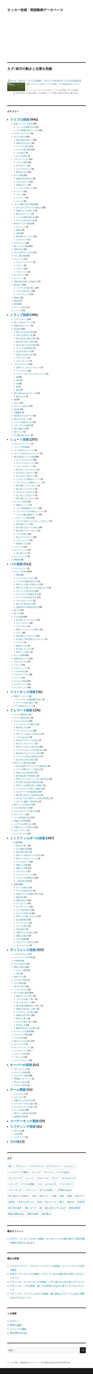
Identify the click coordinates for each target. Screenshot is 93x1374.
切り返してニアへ (23, 649)
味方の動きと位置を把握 (26, 93)
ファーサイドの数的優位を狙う (29, 699)
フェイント (18, 259)
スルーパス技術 (20, 571)
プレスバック (21, 871)
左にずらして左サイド (25, 492)
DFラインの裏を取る (22, 763)
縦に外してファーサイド (26, 469)
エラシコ (20, 265)
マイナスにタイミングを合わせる (30, 750)
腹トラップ (18, 432)
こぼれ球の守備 (22, 881)
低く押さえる (21, 553)
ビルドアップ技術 (21, 1034)
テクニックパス (20, 668)
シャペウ (17, 310)
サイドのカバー (22, 862)
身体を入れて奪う (23, 1015)
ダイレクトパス (20, 661)
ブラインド (30, 1190)
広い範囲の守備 (22, 849)
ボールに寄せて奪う (24, 1022)
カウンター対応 (20, 980)
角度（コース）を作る (36, 84)
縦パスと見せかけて (24, 604)
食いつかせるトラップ (23, 322)
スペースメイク (20, 833)
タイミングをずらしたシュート (27, 453)
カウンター (18, 1097)
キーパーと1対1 (20, 502)
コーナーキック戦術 (24, 1121)
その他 (15, 1142)
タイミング (31, 90)
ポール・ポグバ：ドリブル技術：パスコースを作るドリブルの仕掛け (44, 80)
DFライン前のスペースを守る (28, 855)
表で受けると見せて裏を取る (28, 782)
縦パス (16, 610)
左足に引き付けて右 (24, 335)
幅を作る (20, 897)
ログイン (14, 1321)
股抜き (19, 230)
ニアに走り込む (22, 737)
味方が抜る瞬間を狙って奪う (28, 1005)
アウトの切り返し (23, 291)
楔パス (16, 613)
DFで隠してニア (23, 524)
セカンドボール (20, 830)
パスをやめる (19, 671)
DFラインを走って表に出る (27, 747)
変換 (69, 1196)
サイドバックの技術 (22, 1031)
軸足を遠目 (33, 1213)
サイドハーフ (15, 1178)
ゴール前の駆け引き (22, 817)
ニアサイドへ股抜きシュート (28, 479)
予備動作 (17, 412)
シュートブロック (21, 1060)
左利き (11, 1202)
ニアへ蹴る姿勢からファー (27, 508)
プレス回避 (20, 939)
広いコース (50, 1202)
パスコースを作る (44, 90)
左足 (39, 1202)
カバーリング (19, 1044)
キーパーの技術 (21, 1065)
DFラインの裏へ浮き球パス (27, 584)
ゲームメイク (21, 903)
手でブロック (21, 165)
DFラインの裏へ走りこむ (26, 916)
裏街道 (16, 301)
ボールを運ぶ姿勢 (23, 149)
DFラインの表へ (23, 652)
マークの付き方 (20, 964)
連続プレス (18, 976)
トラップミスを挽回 (22, 425)
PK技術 (17, 560)
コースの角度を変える (25, 217)
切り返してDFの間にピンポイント (30, 639)
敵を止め (74, 93)
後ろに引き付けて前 (24, 332)
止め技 (16, 1134)
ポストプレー (19, 814)
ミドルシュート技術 (22, 518)
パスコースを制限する (25, 878)
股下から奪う (21, 1018)
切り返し (17, 285)
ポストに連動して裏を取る (27, 801)
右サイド (44, 1196)
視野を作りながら (23, 143)
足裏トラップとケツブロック (28, 367)
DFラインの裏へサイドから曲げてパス (32, 588)
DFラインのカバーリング (26, 858)
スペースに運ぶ (22, 146)
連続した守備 (21, 865)
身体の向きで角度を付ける (27, 607)
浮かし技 (17, 1131)
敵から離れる (19, 428)
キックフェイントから (25, 578)
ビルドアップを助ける (25, 942)
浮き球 (16, 409)
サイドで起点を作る (22, 718)
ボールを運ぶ (19, 136)
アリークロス (21, 626)
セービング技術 (20, 1072)
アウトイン (21, 1166)
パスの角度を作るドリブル (69, 84)
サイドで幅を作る (21, 714)
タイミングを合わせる (25, 591)
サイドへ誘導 (21, 970)
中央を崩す (20, 929)
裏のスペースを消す (22, 1041)
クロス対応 (18, 1038)
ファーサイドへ (22, 623)
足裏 (18, 233)
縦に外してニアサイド (25, 489)
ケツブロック (21, 371)
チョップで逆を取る (24, 348)
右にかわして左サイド (25, 473)
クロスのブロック (21, 954)
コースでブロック (23, 169)
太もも (16, 403)
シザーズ (20, 268)
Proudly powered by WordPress (55, 1362)
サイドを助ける (22, 887)
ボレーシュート (20, 550)
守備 (16, 842)
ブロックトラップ (21, 364)
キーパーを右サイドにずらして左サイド (32, 521)
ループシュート (20, 556)
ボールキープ (19, 275)
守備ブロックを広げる (23, 1100)
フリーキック (15, 1190)
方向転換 (17, 960)
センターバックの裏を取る (27, 792)
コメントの (18, 1328)
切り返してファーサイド (26, 620)
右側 (54, 1196)
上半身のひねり (64, 1190)
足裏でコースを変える (25, 210)
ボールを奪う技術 (21, 993)
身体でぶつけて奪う (24, 996)
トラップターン (20, 319)
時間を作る (18, 249)
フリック (17, 665)
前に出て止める (20, 1082)
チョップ (20, 201)
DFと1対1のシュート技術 (24, 457)
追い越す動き (21, 919)
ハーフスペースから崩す (24, 1103)
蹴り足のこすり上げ (55, 1208)
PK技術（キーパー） (22, 1079)
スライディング (20, 1051)
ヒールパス (50, 1184)
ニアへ (19, 633)
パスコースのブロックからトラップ (31, 374)
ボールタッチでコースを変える (29, 207)
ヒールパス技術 (20, 681)
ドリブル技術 (51, 84)
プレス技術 (18, 983)
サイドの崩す (19, 1110)
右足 (62, 1196)
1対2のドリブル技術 (22, 223)
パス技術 (16, 564)
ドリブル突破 (27, 1184)
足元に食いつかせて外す (26, 345)
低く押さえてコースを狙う (27, 527)
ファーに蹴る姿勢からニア (27, 514)
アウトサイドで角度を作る (27, 594)
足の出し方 (20, 1025)
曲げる (70, 1202)
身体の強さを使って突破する (26, 281)
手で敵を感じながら (22, 435)
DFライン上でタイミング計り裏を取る (32, 779)
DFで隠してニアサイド (25, 498)
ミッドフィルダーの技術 (27, 838)
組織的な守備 (19, 1116)
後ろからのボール (21, 419)
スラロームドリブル (22, 133)
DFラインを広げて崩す (23, 1113)
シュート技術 (19, 439)
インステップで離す (18, 1172)
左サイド (79, 1196)
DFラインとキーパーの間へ (27, 629)
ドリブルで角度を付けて (26, 581)
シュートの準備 (20, 447)
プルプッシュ (21, 272)
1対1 (10, 1166)
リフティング (19, 1137)
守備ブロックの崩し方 (25, 932)
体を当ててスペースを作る (27, 740)
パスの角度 (41, 93)
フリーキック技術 (23, 692)
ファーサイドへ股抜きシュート (29, 482)
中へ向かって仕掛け (18, 1196)
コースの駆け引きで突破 (24, 204)
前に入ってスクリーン (25, 743)
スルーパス (43, 1178)
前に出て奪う (21, 845)
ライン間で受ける (21, 808)
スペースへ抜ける (21, 406)
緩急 (16, 304)
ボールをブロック (23, 1002)
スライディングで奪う (25, 1012)
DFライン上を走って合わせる (28, 734)
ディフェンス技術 (23, 950)
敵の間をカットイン (24, 236)
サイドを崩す (21, 926)
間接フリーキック (21, 696)
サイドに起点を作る (24, 890)
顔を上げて (20, 396)
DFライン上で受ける (22, 804)
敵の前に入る (21, 172)
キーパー (48, 1172)
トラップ (12, 1184)
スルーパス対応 (20, 1054)
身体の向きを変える (24, 178)
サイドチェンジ (20, 687)
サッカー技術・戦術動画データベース (35, 10)
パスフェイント (20, 568)
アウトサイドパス (21, 674)
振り (62, 1202)
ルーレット (20, 227)
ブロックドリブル (21, 159)
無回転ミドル (21, 543)
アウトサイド (21, 358)
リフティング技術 (23, 1126)
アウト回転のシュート (23, 706)
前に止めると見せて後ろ (26, 338)
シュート (29, 1178)
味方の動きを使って (24, 140)
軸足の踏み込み (16, 1213)
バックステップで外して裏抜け (29, 788)
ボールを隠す (21, 156)
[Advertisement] (47, 41)
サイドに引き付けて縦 (25, 220)
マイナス (20, 642)
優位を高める (64, 93)
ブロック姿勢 (21, 162)
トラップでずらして (24, 466)
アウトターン (53, 1166)
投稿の (15, 1325)
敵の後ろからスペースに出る (28, 753)
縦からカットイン (23, 214)
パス (39, 1184)
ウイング (36, 1172)
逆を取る (17, 329)
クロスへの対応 (20, 1085)
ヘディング (18, 547)
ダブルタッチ (21, 239)
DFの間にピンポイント (25, 636)
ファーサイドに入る (24, 730)
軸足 (18, 390)
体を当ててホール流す (25, 342)
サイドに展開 (19, 655)
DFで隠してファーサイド (26, 485)
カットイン (18, 191)
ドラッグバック (22, 294)
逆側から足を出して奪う (26, 1009)
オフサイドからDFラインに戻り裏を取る (33, 798)
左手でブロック (26, 1202)
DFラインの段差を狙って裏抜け (29, 785)
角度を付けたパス (21, 658)
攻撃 (16, 884)
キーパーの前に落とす (25, 702)
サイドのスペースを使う (24, 1107)
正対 (18, 973)
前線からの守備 (20, 821)
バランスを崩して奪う (25, 999)
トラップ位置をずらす (23, 422)
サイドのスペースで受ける (25, 811)
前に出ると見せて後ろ (25, 759)
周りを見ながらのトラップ (25, 393)
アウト (19, 194)
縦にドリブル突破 (21, 246)
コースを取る (52, 93)
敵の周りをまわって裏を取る (28, 795)
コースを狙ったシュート (24, 450)
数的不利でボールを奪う (26, 1028)
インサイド (20, 198)
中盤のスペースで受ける (24, 827)
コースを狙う (21, 534)
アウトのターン (22, 182)
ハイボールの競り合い (23, 824)
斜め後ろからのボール (23, 416)
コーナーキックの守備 (23, 957)
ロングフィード (20, 684)
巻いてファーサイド (24, 537)
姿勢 (18, 575)
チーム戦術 (18, 1090)
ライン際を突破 (20, 256)
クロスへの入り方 (21, 721)
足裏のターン (21, 185)
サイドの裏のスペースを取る (28, 769)
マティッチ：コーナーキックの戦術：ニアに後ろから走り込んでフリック (47, 1281)
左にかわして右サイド (25, 476)
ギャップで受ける (23, 913)
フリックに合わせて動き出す (28, 756)
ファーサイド (66, 1184)
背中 (18, 380)
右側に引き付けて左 (24, 354)
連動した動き (21, 936)
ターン (55, 1178)
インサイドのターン (24, 188)
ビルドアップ (19, 1094)
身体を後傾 (74, 1208)
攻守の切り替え (22, 852)
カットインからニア (24, 460)
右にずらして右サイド (25, 495)
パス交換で (20, 153)
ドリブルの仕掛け (59, 90)
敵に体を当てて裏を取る (26, 776)
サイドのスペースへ (24, 600)
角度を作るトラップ (22, 325)
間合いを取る (19, 967)
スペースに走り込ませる (26, 597)
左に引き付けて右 (23, 351)
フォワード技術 (21, 710)
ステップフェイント (24, 262)
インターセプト (20, 989)
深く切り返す (15, 1208)
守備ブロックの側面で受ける (28, 894)
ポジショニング (20, 1069)
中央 (34, 1196)
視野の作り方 (21, 900)
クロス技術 (18, 617)
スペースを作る (20, 307)
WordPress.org (18, 1332)
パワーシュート (22, 540)
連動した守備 (21, 868)
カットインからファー (25, 463)
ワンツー (17, 678)
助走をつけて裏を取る (25, 772)
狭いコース (30, 1208)
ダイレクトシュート (22, 444)
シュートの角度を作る (25, 127)
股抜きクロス (21, 646)
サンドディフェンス (24, 874)
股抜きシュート (22, 505)
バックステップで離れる (26, 724)
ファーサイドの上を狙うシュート (30, 511)
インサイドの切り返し (25, 288)
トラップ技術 (19, 315)
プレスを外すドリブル (23, 252)
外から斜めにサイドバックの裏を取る (31, 766)
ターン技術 (18, 175)
